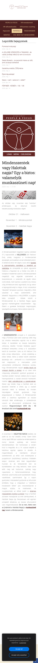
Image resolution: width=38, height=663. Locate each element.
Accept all (19, 649)
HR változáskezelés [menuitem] (9, 27)
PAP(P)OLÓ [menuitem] (17, 31)
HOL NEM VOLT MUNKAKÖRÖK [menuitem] (23, 35)
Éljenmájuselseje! (8, 74)
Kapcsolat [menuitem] (6, 31)
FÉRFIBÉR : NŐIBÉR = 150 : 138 (13, 86)
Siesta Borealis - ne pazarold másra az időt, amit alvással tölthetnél (17, 61)
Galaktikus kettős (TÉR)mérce (12, 68)
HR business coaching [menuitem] (27, 27)
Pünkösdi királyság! (9, 46)
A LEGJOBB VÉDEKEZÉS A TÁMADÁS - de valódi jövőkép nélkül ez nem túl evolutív (17, 53)
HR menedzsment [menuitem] (27, 23)
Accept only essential (19, 655)
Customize (22, 643)
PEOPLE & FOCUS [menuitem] (11, 23)
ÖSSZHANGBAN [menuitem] (29, 31)
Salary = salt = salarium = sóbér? (13, 80)
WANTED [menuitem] (7, 35)
